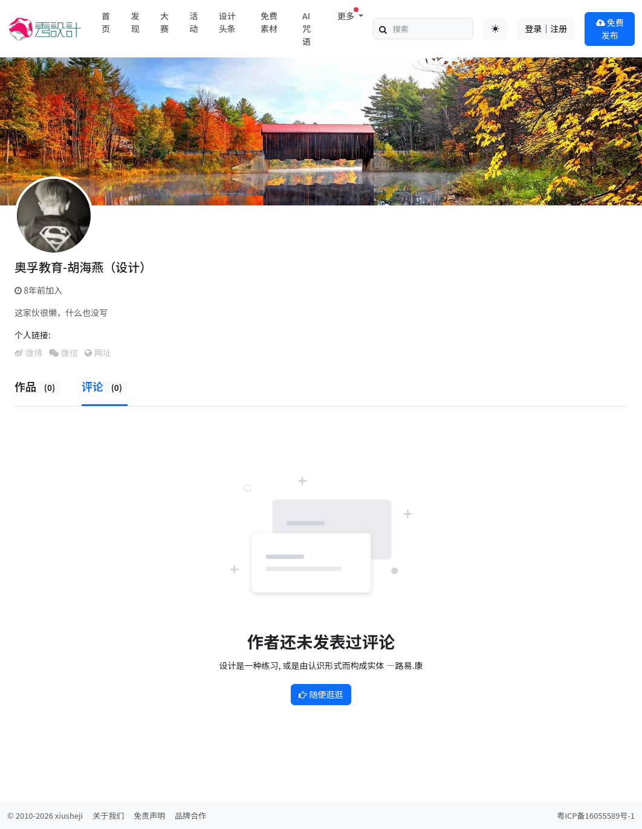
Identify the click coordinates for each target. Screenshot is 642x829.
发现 (135, 22)
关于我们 (108, 815)
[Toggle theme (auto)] (495, 29)
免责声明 (149, 815)
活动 (193, 22)
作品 (37, 386)
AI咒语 (306, 28)
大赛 (164, 22)
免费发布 (610, 28)
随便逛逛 (321, 694)
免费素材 (269, 22)
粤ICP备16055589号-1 (596, 815)
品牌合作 (190, 815)
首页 (106, 22)
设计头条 (227, 22)
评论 (105, 386)
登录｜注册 (546, 28)
